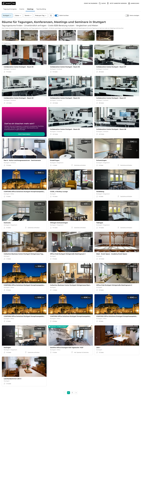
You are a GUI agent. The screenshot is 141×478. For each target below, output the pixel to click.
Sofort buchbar (64, 15)
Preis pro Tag (41, 15)
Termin (28, 15)
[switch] (57, 15)
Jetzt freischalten (24, 134)
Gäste (18, 15)
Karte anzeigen (134, 15)
